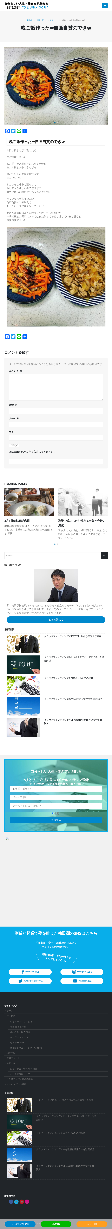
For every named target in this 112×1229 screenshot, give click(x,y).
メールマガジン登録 (20, 1224)
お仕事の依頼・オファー (22, 1074)
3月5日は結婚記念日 (16, 520)
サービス (11, 1016)
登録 (55, 813)
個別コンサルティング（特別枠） (26, 1048)
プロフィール (13, 1058)
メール (14, 418)
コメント (15, 370)
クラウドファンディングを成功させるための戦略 (68, 678)
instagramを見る (82, 972)
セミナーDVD (17, 1042)
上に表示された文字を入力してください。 (32, 451)
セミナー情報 (92, 1224)
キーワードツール (19, 1037)
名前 (13, 405)
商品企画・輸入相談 (20, 1032)
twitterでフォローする (30, 981)
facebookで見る (30, 972)
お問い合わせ (13, 1063)
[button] (55, 122)
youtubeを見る (82, 981)
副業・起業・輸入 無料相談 (23, 1069)
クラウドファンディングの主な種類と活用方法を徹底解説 (73, 699)
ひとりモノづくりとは (21, 1021)
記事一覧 (11, 1053)
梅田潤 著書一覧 (18, 1026)
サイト (12, 432)
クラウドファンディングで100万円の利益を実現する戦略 (72, 636)
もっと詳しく (56, 619)
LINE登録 (56, 1224)
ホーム (10, 1010)
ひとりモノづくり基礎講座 (20, 1079)
